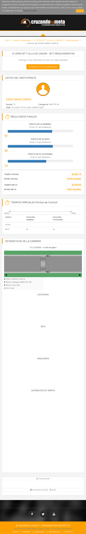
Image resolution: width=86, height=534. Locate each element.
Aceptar (80, 11)
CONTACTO (68, 532)
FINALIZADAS (40, 532)
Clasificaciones (72, 40)
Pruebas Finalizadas (22, 40)
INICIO (15, 532)
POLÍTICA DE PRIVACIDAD (25, 528)
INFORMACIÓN (54, 532)
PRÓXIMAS (26, 532)
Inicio (7, 40)
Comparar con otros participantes (43, 66)
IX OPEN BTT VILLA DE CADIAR (48, 40)
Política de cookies (30, 11)
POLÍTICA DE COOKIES (62, 528)
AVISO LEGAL (44, 528)
